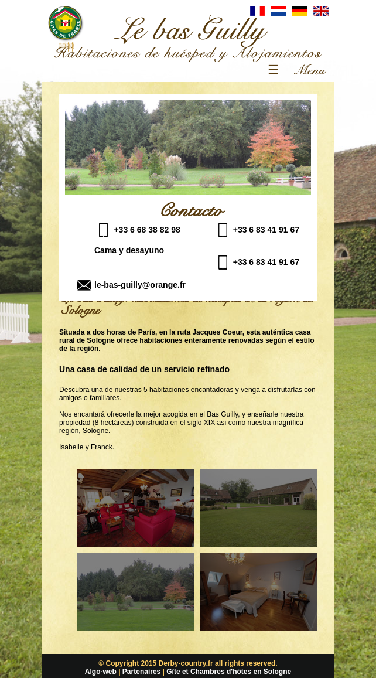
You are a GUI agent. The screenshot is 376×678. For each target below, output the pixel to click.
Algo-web (101, 671)
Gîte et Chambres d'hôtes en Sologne (228, 671)
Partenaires (141, 671)
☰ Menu (295, 70)
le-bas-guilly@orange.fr (140, 284)
